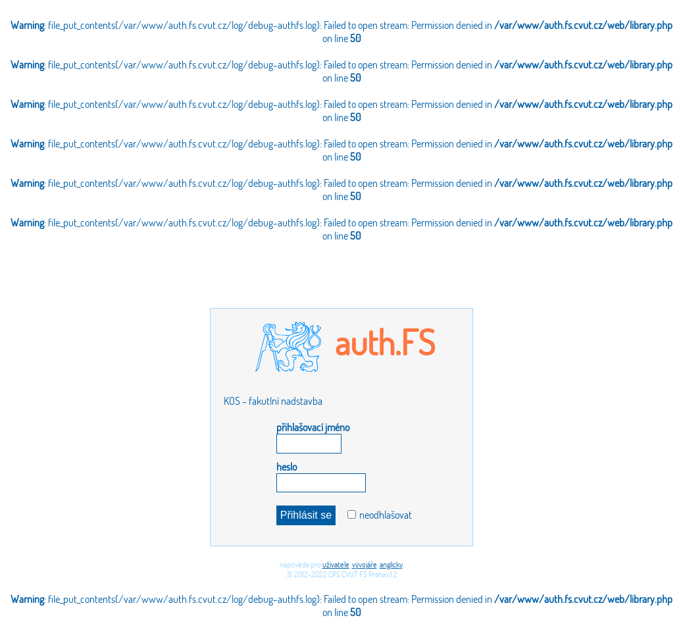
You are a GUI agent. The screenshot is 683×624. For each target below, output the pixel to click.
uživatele (335, 564)
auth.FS (385, 341)
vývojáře (364, 564)
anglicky (391, 564)
